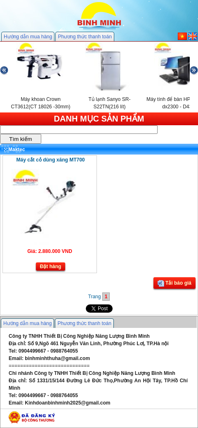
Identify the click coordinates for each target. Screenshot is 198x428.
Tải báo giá (174, 283)
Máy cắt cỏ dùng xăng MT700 (50, 160)
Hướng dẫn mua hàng (28, 37)
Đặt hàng (50, 266)
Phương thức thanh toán (84, 37)
